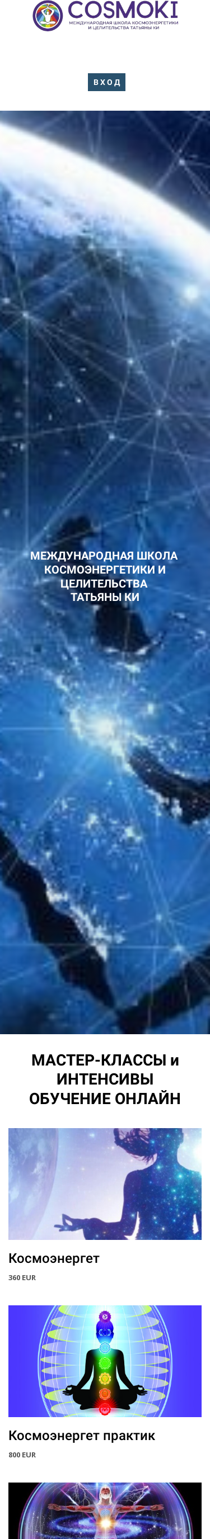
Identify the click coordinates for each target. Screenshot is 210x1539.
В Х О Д (107, 82)
